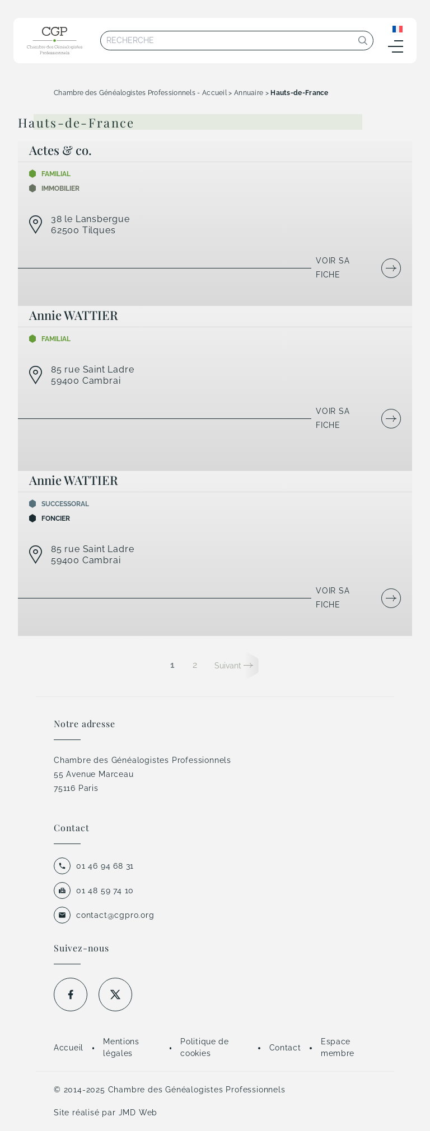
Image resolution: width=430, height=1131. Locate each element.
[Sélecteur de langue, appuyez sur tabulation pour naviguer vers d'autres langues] (397, 28)
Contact (285, 1047)
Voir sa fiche (333, 267)
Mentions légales (121, 1047)
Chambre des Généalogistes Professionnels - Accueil (140, 93)
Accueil (68, 1047)
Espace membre (337, 1047)
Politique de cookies (204, 1047)
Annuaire (248, 93)
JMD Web (138, 1112)
